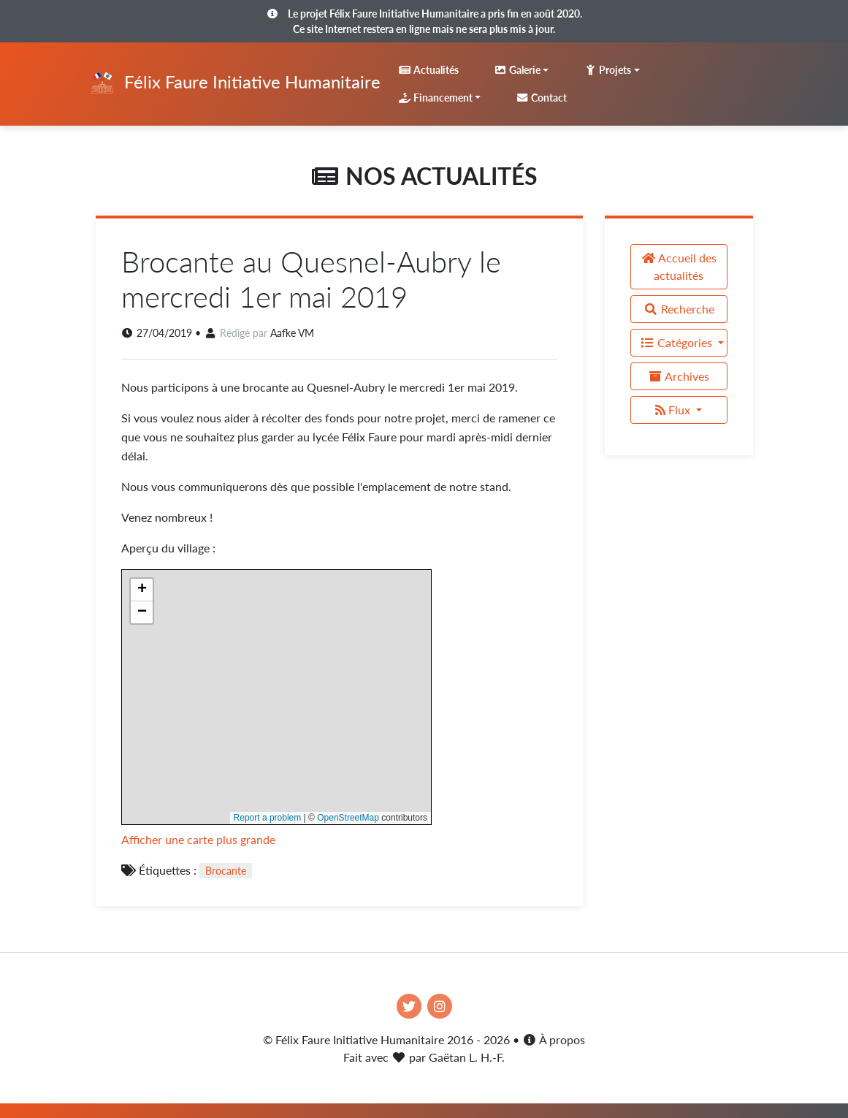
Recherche (678, 309)
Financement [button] (435, 97)
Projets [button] (607, 70)
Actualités (428, 70)
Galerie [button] (517, 70)
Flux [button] (674, 410)
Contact (541, 97)
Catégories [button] (677, 342)
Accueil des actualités (679, 266)
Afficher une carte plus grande (198, 839)
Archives (678, 376)
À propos (553, 1039)
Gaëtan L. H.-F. (467, 1057)
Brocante (225, 870)
